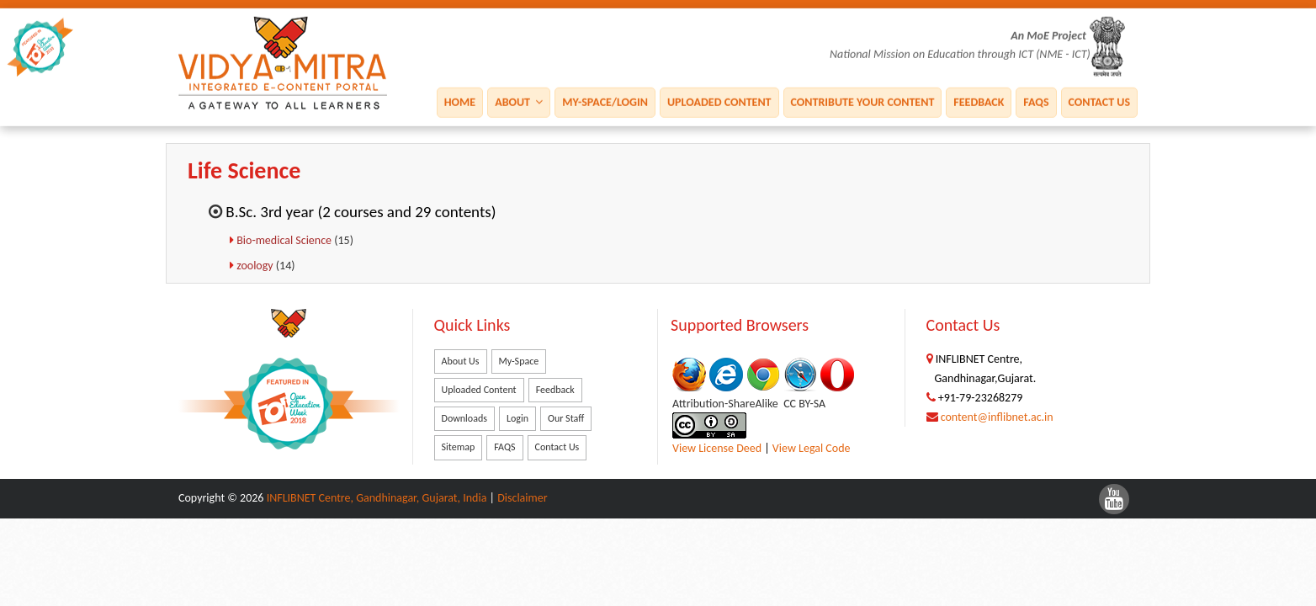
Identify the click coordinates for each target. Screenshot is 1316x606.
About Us (461, 361)
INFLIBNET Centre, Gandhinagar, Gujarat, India (377, 498)
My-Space (519, 361)
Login (517, 418)
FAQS (1035, 101)
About (519, 101)
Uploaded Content (719, 101)
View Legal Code (811, 448)
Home (459, 101)
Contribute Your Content (863, 101)
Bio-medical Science (285, 240)
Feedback (978, 101)
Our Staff (566, 418)
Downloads (464, 418)
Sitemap (458, 447)
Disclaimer (522, 498)
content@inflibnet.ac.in (997, 417)
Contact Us (1099, 101)
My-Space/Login (605, 101)
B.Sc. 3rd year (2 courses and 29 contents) (361, 211)
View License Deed (716, 448)
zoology (256, 265)
